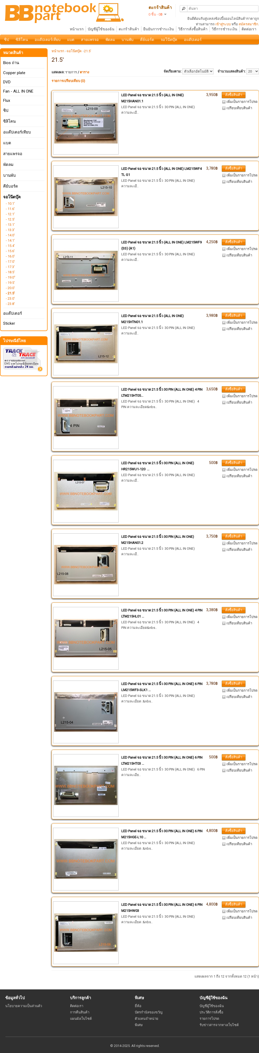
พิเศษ (139, 1025)
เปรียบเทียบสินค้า (239, 108)
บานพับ (127, 39)
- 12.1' (10, 214)
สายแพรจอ (90, 39)
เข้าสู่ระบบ (223, 24)
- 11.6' (10, 209)
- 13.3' (10, 230)
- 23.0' (10, 298)
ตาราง (84, 72)
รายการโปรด (209, 1019)
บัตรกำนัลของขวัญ (149, 1012)
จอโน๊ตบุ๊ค (169, 39)
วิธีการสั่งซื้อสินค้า (192, 29)
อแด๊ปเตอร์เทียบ (48, 39)
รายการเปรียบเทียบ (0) (68, 81)
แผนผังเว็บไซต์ (81, 1019)
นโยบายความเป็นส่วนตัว (23, 1006)
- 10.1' (10, 203)
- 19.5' (10, 283)
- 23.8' (10, 304)
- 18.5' (10, 272)
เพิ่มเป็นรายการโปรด (241, 102)
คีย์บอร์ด (147, 39)
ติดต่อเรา (249, 29)
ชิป (6, 39)
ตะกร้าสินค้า (129, 29)
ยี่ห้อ (138, 1006)
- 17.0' (10, 262)
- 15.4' (10, 246)
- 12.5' (10, 219)
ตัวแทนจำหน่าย (146, 1019)
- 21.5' (10, 293)
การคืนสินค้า (79, 1012)
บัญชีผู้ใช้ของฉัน (101, 29)
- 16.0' (10, 256)
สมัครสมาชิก (248, 24)
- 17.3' (10, 267)
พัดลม (110, 39)
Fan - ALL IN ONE (18, 91)
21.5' (87, 51)
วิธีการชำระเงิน (224, 29)
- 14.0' (10, 235)
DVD (7, 82)
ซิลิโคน (22, 39)
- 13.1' (10, 225)
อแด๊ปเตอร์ (193, 39)
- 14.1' (10, 240)
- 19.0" (10, 277)
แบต (70, 39)
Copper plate (14, 72)
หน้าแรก (77, 29)
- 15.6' (10, 251)
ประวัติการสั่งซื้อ (211, 1012)
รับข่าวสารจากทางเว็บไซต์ (219, 1025)
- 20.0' (10, 288)
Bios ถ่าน (11, 62)
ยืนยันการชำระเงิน (158, 29)
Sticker (9, 323)
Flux (6, 100)
